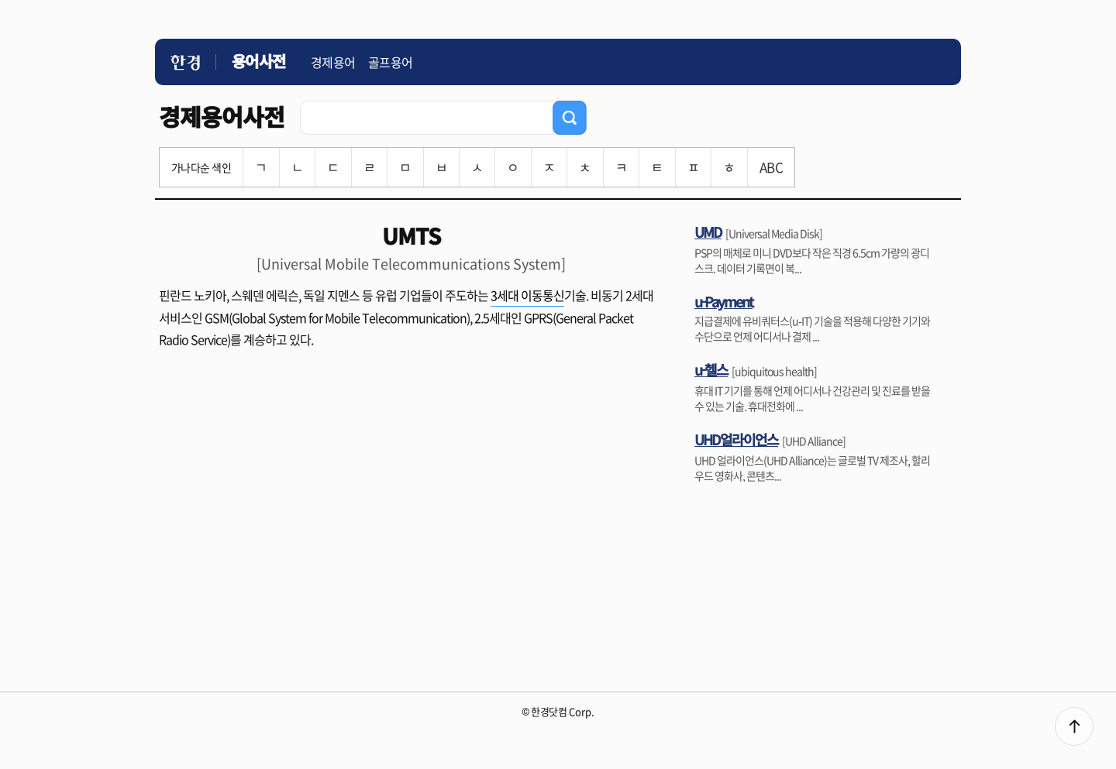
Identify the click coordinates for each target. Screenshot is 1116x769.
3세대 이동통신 (527, 295)
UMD (708, 231)
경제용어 (333, 62)
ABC (771, 167)
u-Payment (723, 301)
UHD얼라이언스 (736, 439)
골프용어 (390, 62)
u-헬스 (711, 369)
